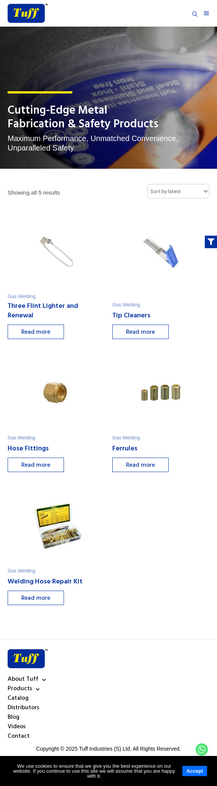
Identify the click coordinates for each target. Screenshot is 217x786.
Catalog (18, 698)
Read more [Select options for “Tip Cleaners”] (142, 332)
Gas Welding (21, 296)
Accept (195, 771)
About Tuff (27, 679)
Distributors (23, 708)
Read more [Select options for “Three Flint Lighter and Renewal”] (37, 332)
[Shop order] (178, 191)
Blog (13, 717)
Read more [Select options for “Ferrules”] (142, 465)
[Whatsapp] (202, 749)
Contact (19, 736)
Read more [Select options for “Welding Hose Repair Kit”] (37, 598)
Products (24, 689)
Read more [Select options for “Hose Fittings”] (37, 465)
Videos (17, 727)
